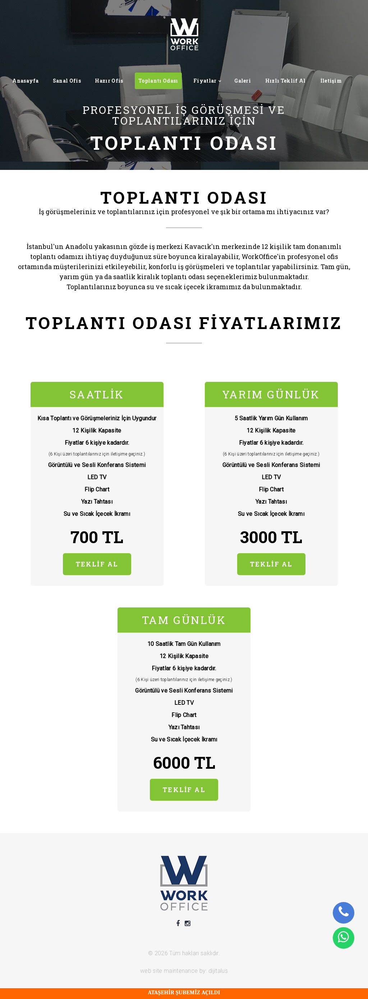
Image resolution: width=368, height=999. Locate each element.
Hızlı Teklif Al (285, 80)
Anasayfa (25, 80)
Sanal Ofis (67, 80)
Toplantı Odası (158, 80)
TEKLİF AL (96, 564)
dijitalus (218, 970)
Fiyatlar (205, 80)
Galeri (242, 80)
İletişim (331, 80)
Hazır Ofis (109, 80)
